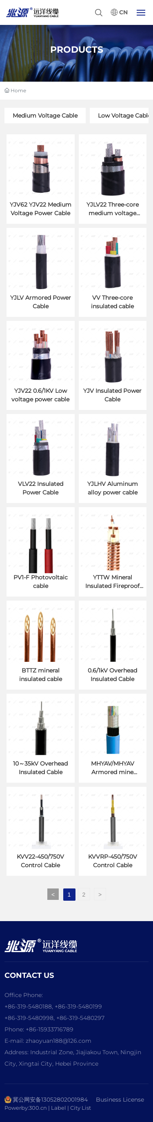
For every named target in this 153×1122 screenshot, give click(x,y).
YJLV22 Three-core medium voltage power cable (112, 213)
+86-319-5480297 (80, 1018)
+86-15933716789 (49, 1029)
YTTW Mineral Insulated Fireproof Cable (112, 586)
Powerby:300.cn (25, 1107)
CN (123, 12)
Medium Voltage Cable (45, 115)
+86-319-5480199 (78, 1006)
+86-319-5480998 (28, 1018)
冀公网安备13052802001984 (50, 1099)
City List (80, 1107)
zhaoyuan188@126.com (58, 1040)
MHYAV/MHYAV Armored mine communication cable (112, 772)
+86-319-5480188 (28, 1006)
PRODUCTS (76, 49)
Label (59, 1107)
